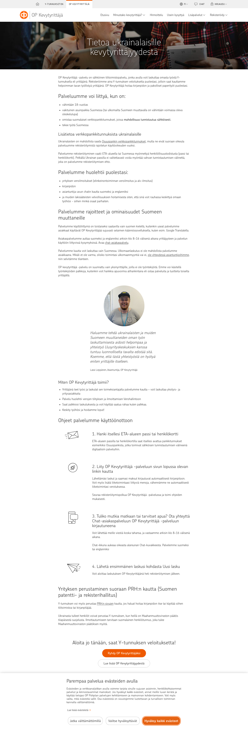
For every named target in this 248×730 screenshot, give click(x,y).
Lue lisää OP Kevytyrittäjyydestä (124, 663)
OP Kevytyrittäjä (79, 4)
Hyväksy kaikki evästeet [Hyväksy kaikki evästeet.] (161, 721)
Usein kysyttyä (175, 15)
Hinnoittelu (156, 15)
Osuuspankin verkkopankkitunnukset (124, 141)
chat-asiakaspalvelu (116, 242)
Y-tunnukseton (54, 4)
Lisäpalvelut (195, 15)
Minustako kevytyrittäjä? (127, 15)
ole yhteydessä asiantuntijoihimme (168, 255)
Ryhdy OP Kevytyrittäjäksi (124, 653)
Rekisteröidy (217, 15)
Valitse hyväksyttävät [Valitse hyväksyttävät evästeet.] (122, 721)
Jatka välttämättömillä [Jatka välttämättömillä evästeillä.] (85, 721)
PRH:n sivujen (105, 603)
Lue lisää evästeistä (77, 710)
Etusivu (104, 15)
